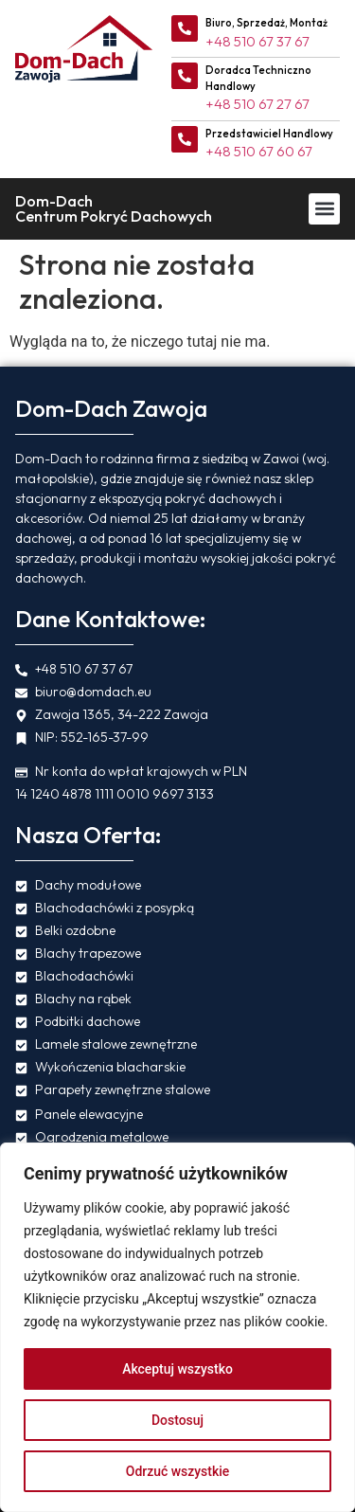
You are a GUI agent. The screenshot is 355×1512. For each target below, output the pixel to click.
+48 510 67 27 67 (257, 104)
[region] (177, 1327)
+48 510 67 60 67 (258, 151)
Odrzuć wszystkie (178, 1471)
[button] (324, 209)
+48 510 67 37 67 (257, 41)
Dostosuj (177, 1420)
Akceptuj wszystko (177, 1369)
